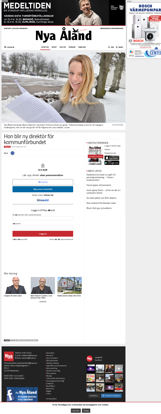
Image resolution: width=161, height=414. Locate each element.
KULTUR (63, 47)
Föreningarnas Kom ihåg (55, 381)
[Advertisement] (43, 320)
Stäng (86, 410)
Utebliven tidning (52, 363)
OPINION (72, 47)
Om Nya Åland (51, 398)
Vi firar (48, 393)
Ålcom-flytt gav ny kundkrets (99, 208)
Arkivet (107, 149)
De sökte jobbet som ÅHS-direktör (101, 198)
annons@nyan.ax (29, 357)
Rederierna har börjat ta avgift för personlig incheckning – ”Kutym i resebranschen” (101, 177)
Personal (49, 355)
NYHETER (45, 47)
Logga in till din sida (112, 146)
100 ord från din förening (55, 378)
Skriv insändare (52, 358)
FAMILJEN (82, 47)
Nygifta (48, 391)
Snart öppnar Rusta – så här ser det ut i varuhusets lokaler (104, 191)
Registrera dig (110, 153)
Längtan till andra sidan (13, 296)
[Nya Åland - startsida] (64, 43)
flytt (12, 340)
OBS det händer (52, 360)
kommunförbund (21, 340)
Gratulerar (50, 383)
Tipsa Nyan (50, 353)
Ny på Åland (50, 386)
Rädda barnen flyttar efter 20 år (69, 296)
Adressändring (51, 368)
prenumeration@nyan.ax (27, 363)
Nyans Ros (50, 388)
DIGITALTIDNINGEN (20, 28)
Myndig (49, 375)
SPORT (54, 47)
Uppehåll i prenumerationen (56, 365)
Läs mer (76, 410)
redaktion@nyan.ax (29, 355)
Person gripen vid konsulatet (99, 185)
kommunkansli (33, 340)
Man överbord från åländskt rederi (101, 203)
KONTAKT (7, 28)
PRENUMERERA (117, 28)
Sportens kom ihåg (53, 370)
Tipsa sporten (51, 373)
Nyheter (7, 147)
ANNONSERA (105, 28)
